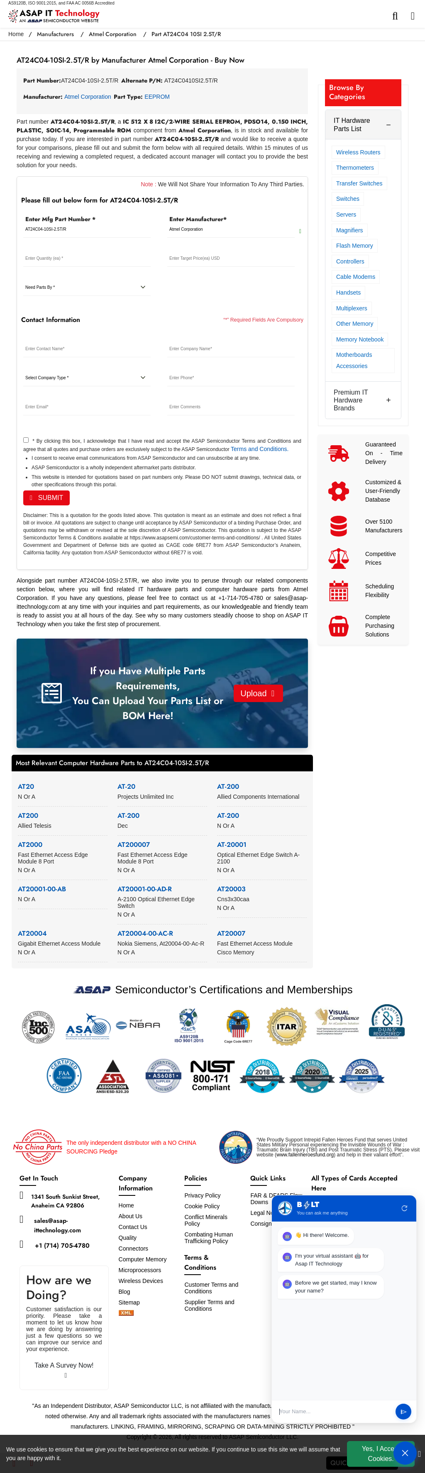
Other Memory (354, 323)
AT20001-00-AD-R (144, 889)
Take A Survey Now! (63, 1370)
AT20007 (231, 933)
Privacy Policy (202, 1195)
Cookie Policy (202, 1206)
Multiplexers (351, 308)
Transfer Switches (359, 183)
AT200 (28, 815)
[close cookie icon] (419, 1454)
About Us (131, 1216)
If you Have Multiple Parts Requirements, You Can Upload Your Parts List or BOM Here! (147, 693)
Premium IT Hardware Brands (351, 400)
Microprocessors (140, 1270)
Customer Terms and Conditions (211, 1288)
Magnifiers (349, 230)
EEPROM (157, 96)
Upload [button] (257, 693)
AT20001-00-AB (42, 889)
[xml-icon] (126, 1313)
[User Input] (334, 1411)
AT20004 (32, 933)
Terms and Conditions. (259, 449)
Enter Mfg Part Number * (60, 219)
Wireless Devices (141, 1281)
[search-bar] (397, 16)
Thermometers (355, 167)
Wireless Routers (358, 152)
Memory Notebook (359, 339)
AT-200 (228, 786)
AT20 (26, 786)
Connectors (134, 1248)
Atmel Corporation (113, 34)
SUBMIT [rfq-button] (46, 497)
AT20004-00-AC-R (145, 933)
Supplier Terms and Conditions (209, 1305)
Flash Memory (354, 245)
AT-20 (126, 786)
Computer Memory (143, 1259)
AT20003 (231, 889)
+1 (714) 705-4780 (62, 1245)
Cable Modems (355, 276)
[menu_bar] (415, 16)
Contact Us (133, 1227)
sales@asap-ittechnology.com (57, 1225)
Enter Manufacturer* (198, 219)
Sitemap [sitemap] (133, 1302)
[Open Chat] (405, 1453)
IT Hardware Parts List (352, 124)
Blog (124, 1291)
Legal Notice (266, 1213)
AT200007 (133, 844)
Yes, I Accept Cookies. (381, 1453)
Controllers (350, 261)
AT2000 (30, 844)
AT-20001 (232, 844)
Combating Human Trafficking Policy (208, 1237)
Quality (128, 1237)
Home (16, 34)
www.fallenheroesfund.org (305, 1155)
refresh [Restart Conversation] (405, 1208)
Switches (347, 198)
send (403, 1411)
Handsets (348, 292)
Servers (346, 214)
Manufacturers (55, 34)
